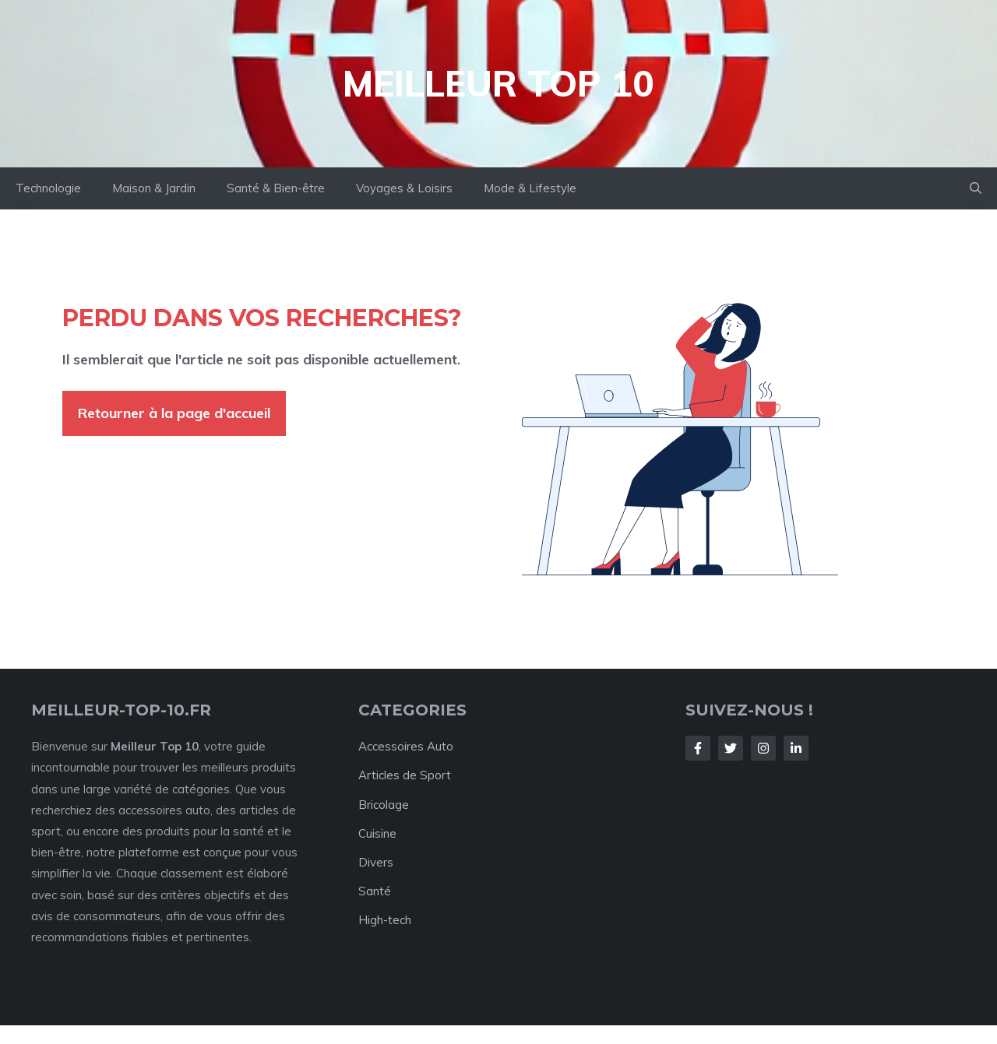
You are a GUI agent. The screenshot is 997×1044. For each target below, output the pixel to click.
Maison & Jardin (154, 188)
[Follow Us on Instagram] (763, 748)
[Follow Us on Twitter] (730, 748)
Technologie (48, 188)
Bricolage (383, 804)
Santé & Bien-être (276, 188)
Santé (374, 891)
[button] (975, 188)
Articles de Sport (404, 775)
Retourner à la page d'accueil (174, 413)
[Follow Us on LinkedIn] (796, 748)
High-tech (384, 919)
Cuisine (377, 833)
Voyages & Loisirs (404, 188)
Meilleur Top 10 (498, 83)
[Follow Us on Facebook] (697, 748)
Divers (375, 862)
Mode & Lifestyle (530, 188)
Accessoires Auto (405, 746)
